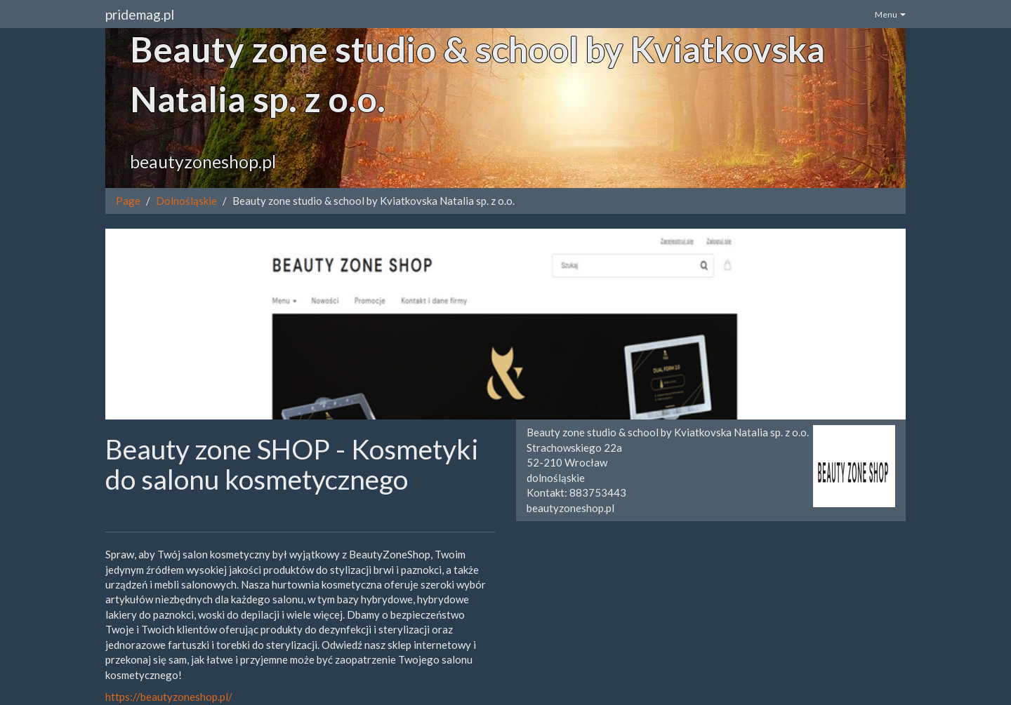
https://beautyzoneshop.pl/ (168, 696)
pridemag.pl (139, 14)
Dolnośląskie (186, 200)
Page (128, 200)
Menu (890, 14)
